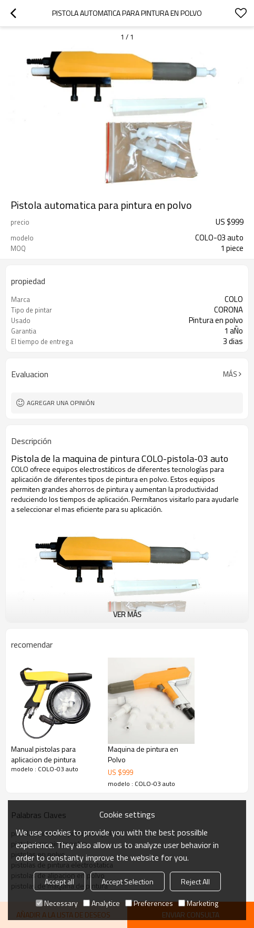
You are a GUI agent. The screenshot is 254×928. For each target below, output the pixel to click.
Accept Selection (127, 881)
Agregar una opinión (61, 403)
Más (230, 374)
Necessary (57, 903)
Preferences (149, 903)
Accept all (59, 881)
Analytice (101, 903)
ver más (127, 614)
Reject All (195, 881)
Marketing (198, 903)
